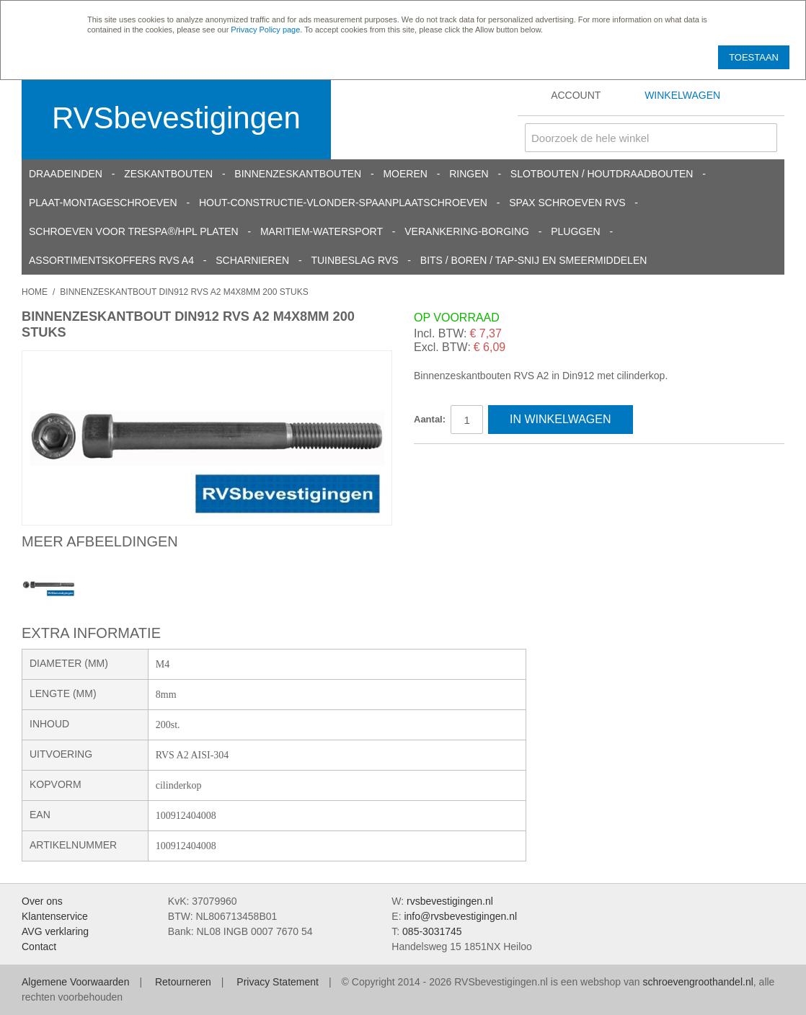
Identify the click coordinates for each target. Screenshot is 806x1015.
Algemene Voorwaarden (75, 982)
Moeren (405, 173)
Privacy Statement (277, 982)
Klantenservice (55, 916)
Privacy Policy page (265, 29)
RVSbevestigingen (176, 118)
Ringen (468, 173)
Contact (39, 946)
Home (35, 292)
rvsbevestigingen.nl (450, 901)
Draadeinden (65, 173)
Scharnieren (252, 260)
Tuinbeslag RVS (354, 260)
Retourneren (183, 982)
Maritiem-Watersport (321, 231)
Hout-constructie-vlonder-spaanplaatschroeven (343, 202)
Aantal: (430, 419)
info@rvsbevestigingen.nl (460, 916)
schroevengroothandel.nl (697, 982)
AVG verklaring (55, 931)
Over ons (42, 901)
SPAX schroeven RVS (567, 202)
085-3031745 (432, 931)
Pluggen (575, 231)
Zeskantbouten (168, 173)
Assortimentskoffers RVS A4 (111, 260)
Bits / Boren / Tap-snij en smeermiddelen (533, 260)
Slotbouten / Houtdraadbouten (602, 173)
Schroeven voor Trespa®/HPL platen (134, 231)
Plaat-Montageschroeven (103, 202)
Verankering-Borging (466, 231)
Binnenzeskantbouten (297, 173)
